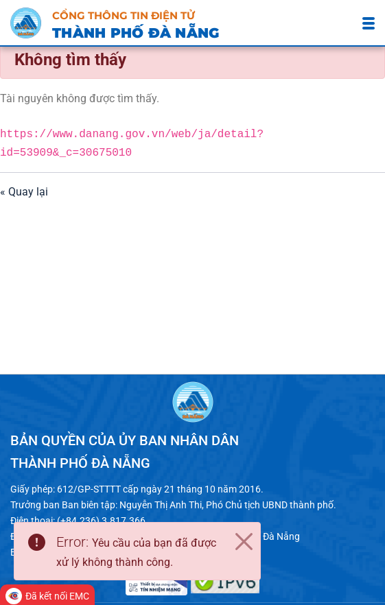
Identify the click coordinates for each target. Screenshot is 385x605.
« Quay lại (24, 192)
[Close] (244, 542)
